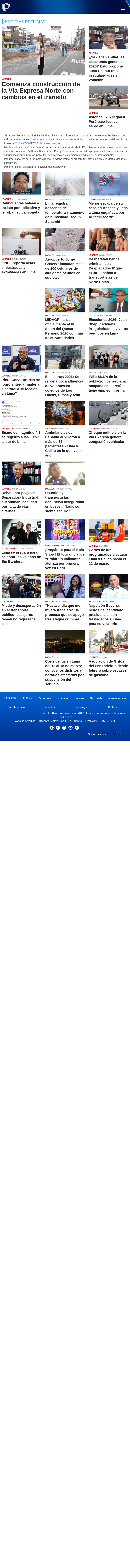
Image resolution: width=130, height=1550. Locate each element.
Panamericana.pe (50, 143)
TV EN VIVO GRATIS (26, 143)
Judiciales (62, 698)
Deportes (49, 707)
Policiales (10, 697)
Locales (79, 698)
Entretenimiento (17, 707)
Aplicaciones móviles (98, 713)
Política (27, 698)
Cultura (112, 707)
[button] (123, 8)
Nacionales (97, 698)
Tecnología (81, 707)
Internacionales (117, 698)
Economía (45, 698)
